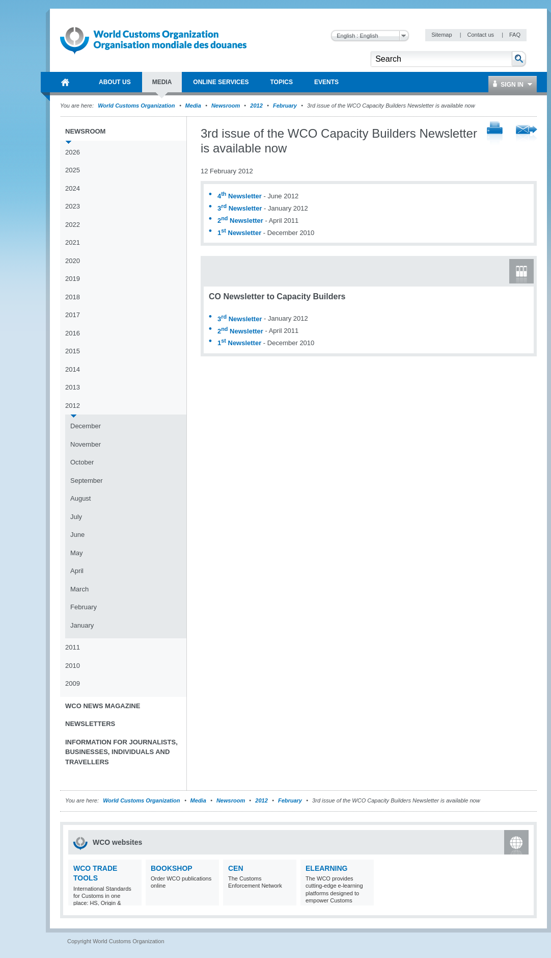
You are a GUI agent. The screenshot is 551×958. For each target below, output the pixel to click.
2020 (72, 261)
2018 (72, 297)
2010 (72, 665)
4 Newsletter (239, 196)
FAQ (514, 35)
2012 (256, 105)
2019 (72, 278)
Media (193, 105)
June (77, 534)
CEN (235, 868)
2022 (72, 224)
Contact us (481, 35)
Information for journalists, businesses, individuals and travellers (121, 752)
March (79, 589)
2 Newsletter (240, 220)
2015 (72, 351)
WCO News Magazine (102, 706)
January (82, 625)
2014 (72, 369)
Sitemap (442, 35)
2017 (72, 315)
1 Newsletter (239, 233)
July (76, 517)
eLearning (326, 868)
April (77, 571)
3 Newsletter (239, 208)
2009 (72, 683)
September (86, 480)
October (82, 462)
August (80, 498)
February (285, 105)
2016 (72, 333)
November (85, 444)
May (76, 553)
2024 (72, 188)
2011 (72, 647)
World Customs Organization (137, 105)
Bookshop (171, 868)
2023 (72, 206)
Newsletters (90, 724)
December (85, 426)
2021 (72, 242)
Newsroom (225, 105)
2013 (72, 387)
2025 (72, 170)
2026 (72, 152)
